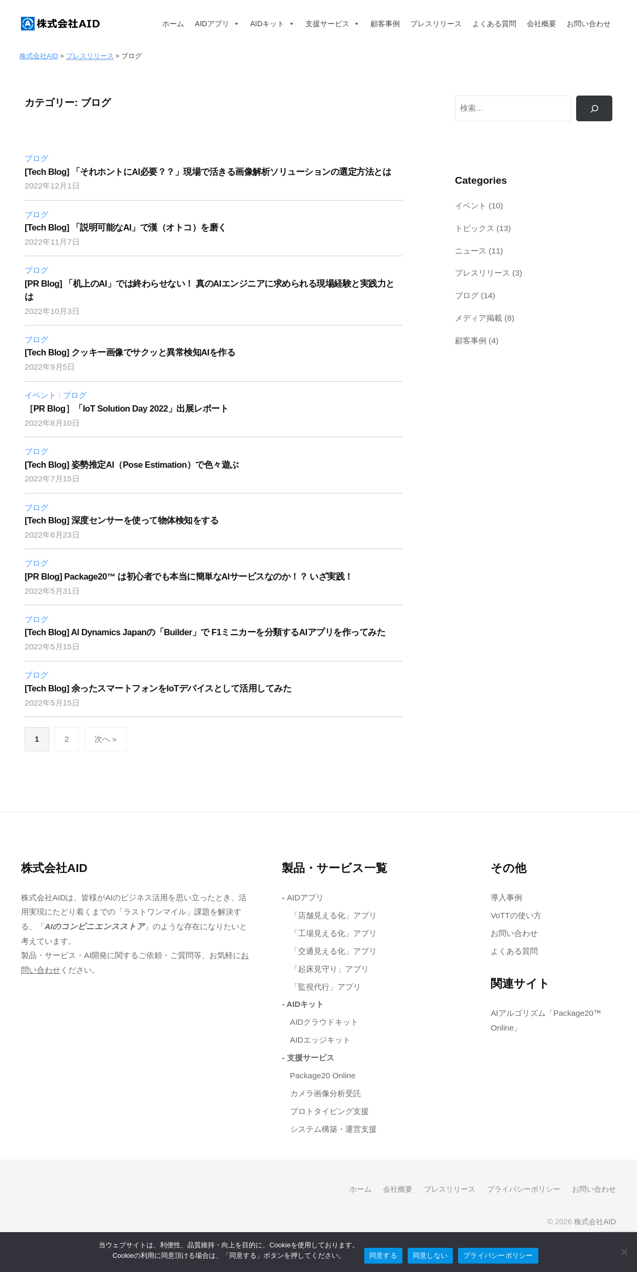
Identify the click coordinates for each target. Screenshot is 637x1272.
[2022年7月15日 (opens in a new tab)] (52, 478)
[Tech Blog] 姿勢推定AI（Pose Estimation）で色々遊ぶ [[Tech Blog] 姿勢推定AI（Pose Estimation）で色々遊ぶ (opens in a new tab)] (132, 465)
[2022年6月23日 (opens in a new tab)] (52, 534)
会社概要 (541, 23)
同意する (383, 1255)
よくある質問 (494, 23)
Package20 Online (323, 1075)
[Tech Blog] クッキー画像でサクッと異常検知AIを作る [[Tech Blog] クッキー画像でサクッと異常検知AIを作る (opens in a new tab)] (130, 353)
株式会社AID (595, 1221)
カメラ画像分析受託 (325, 1093)
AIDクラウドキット (324, 1021)
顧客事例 (385, 23)
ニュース (470, 250)
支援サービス (332, 23)
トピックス (474, 228)
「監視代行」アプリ (325, 986)
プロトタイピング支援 (329, 1111)
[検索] (594, 108)
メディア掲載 (478, 317)
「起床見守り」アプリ (329, 968)
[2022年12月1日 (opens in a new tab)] (52, 185)
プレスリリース (436, 23)
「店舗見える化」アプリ (333, 915)
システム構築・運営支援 (333, 1128)
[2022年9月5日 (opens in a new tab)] (50, 366)
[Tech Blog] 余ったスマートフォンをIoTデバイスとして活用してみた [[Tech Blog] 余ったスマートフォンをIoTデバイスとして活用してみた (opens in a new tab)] (158, 688)
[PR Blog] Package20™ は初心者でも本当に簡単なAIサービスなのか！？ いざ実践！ (190, 577)
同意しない (430, 1255)
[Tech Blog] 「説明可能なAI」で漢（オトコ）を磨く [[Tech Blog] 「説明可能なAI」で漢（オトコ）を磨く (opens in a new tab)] (126, 228)
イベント (40, 395)
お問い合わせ (589, 23)
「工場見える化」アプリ (333, 933)
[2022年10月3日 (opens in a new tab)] (52, 311)
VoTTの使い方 (516, 915)
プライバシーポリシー (523, 1189)
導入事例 (506, 897)
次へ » (105, 738)
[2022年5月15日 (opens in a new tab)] (52, 646)
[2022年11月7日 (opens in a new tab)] (52, 241)
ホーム (173, 23)
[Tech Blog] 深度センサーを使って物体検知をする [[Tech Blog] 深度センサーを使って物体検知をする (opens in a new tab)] (121, 520)
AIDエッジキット (320, 1039)
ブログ (36, 158)
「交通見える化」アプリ (333, 951)
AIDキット (272, 23)
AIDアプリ (217, 23)
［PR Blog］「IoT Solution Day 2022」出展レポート (126, 409)
